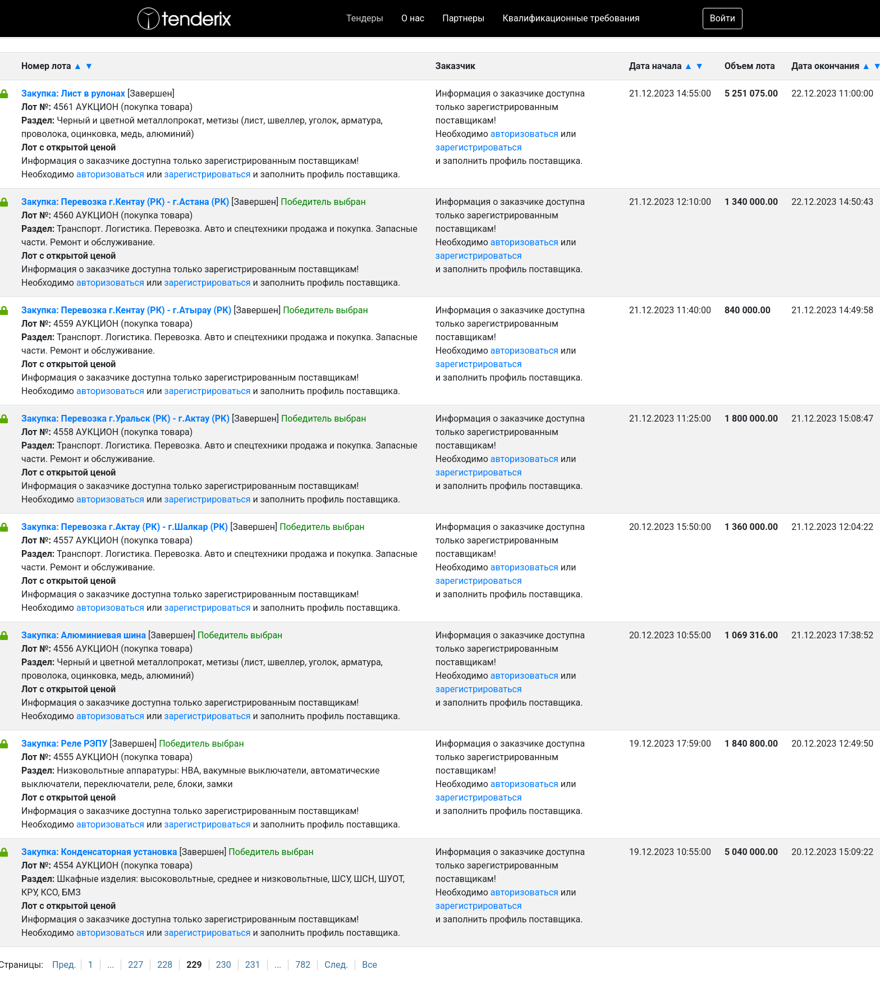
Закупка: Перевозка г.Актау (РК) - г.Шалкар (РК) (124, 527)
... (110, 964)
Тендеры (364, 18)
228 (164, 964)
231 (252, 964)
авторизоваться (110, 174)
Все (369, 964)
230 (223, 964)
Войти (722, 18)
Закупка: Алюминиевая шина (84, 635)
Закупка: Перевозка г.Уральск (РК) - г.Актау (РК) (125, 418)
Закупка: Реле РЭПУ (64, 743)
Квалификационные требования (571, 18)
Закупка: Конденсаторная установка (100, 852)
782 (302, 964)
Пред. (64, 964)
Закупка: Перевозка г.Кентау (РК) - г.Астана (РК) (125, 201)
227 (135, 964)
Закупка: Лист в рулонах (74, 93)
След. (336, 964)
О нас (412, 18)
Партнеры (463, 18)
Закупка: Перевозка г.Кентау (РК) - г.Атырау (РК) (126, 310)
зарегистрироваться (207, 174)
